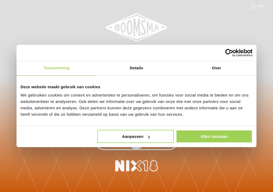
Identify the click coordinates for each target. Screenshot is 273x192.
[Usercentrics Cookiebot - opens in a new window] (229, 53)
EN (261, 6)
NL (253, 6)
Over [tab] (216, 68)
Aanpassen (136, 136)
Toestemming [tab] (56, 68)
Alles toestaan (214, 136)
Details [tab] (136, 68)
